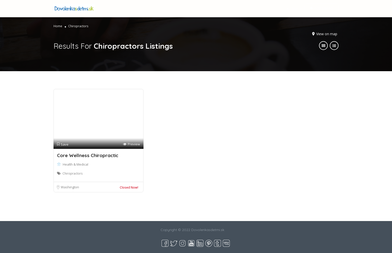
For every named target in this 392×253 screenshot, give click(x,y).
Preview (131, 144)
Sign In (297, 8)
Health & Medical (75, 164)
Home (58, 26)
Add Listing (321, 8)
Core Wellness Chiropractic (87, 155)
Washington (70, 187)
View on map (326, 33)
